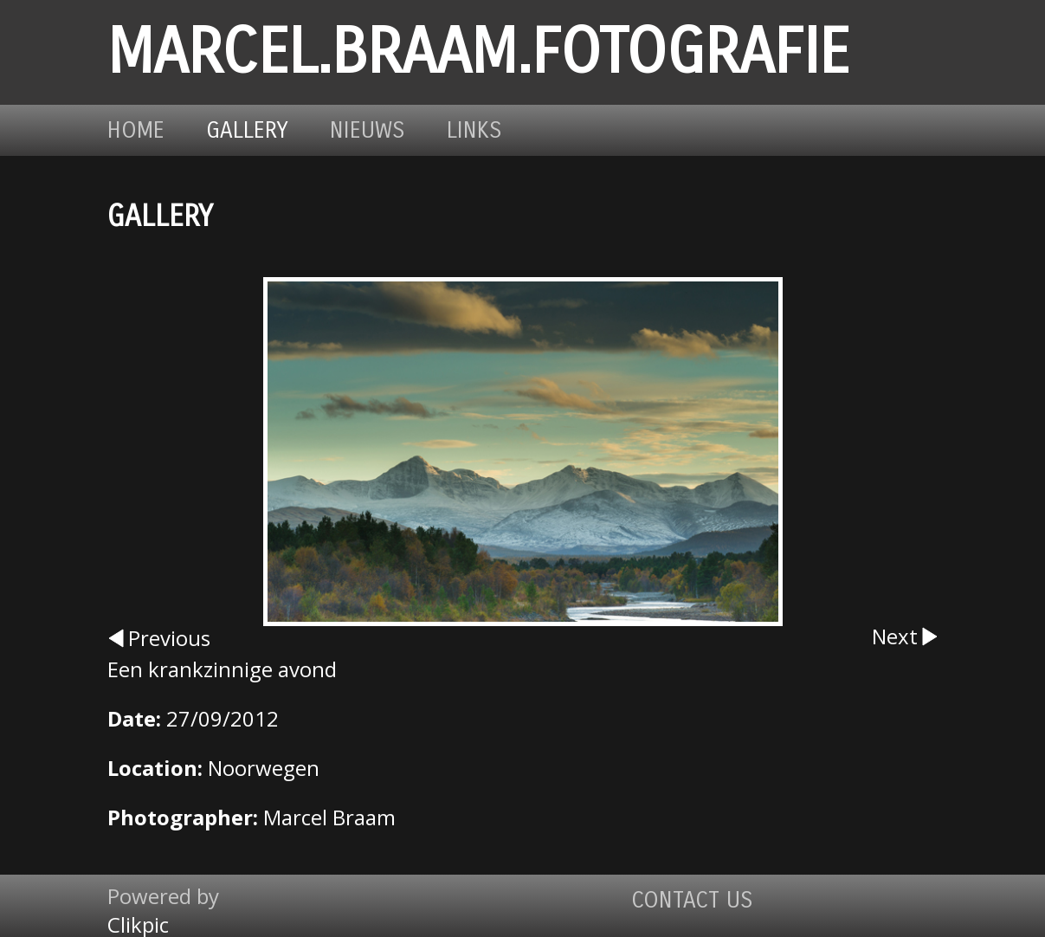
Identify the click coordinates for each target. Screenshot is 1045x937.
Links (474, 130)
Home (135, 130)
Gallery (247, 130)
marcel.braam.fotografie (478, 52)
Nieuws (367, 130)
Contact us (692, 900)
